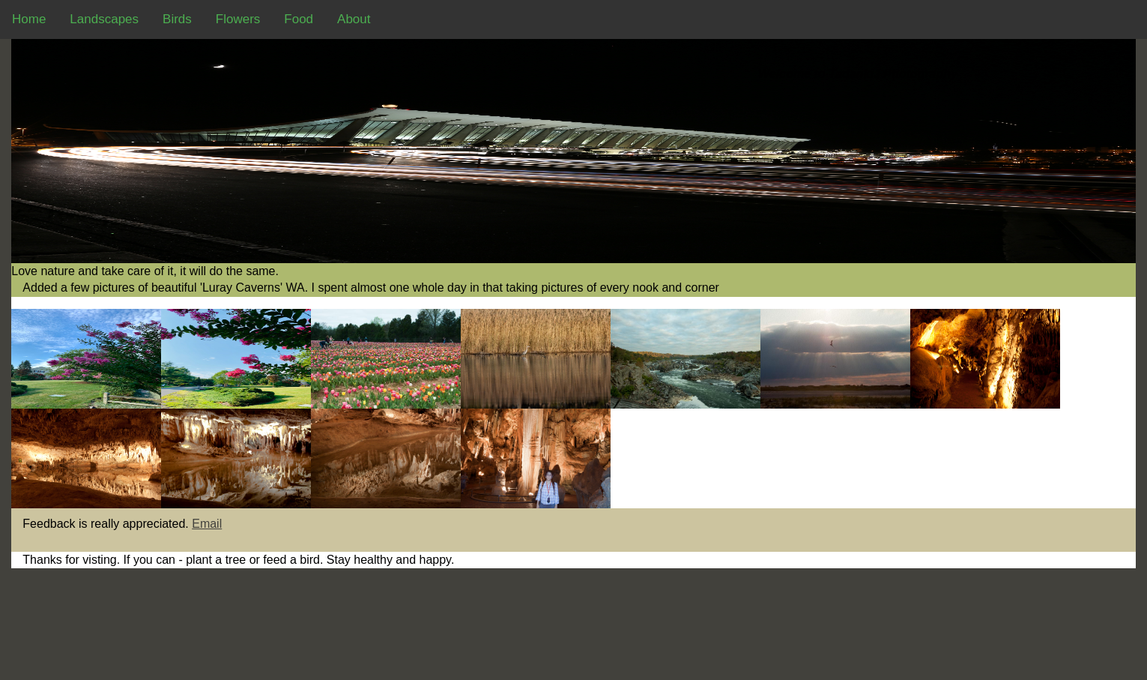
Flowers (238, 19)
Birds (177, 19)
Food (298, 19)
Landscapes (104, 19)
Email (207, 523)
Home (29, 19)
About (353, 19)
